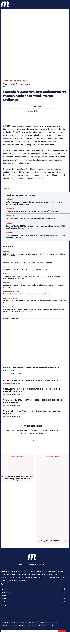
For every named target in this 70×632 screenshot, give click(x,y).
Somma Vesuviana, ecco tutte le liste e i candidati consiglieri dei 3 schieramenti (32, 371)
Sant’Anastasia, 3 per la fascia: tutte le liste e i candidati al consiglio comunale (31, 360)
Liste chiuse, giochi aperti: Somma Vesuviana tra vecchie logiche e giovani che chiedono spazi (35, 173)
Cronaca (7, 51)
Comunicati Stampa (11, 261)
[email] (29, 603)
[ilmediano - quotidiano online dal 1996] (5, 4)
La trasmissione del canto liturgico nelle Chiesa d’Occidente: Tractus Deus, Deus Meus (35, 272)
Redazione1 (36, 77)
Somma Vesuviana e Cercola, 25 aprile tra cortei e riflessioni (27, 264)
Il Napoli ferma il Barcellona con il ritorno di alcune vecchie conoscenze (52, 511)
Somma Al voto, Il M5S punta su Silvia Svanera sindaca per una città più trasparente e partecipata (35, 197)
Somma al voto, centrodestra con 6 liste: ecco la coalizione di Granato (32, 382)
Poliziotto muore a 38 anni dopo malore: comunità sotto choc (32, 181)
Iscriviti (62, 603)
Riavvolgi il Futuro (10, 268)
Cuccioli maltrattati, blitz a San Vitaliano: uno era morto (30, 189)
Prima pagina (20, 51)
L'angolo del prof (9, 277)
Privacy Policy (20, 608)
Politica (9, 169)
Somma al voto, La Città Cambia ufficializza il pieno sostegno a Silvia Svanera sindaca (36, 206)
